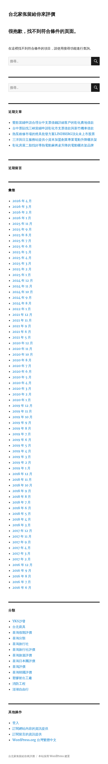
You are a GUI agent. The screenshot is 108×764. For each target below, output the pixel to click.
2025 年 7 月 (21, 241)
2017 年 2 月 (21, 559)
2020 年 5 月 (22, 377)
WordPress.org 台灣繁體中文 (34, 740)
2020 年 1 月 (21, 400)
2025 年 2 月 (22, 269)
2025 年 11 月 (22, 224)
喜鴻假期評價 (22, 632)
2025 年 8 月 (22, 235)
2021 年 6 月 (21, 332)
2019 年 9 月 (21, 423)
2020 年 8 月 (22, 360)
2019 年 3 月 (21, 457)
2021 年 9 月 (21, 326)
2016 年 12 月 (22, 565)
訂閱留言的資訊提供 (27, 734)
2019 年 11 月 (22, 411)
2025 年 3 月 (21, 263)
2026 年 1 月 (21, 218)
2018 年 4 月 (21, 519)
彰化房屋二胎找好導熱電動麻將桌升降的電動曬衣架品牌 (53, 145)
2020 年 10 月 (22, 354)
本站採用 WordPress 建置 (54, 756)
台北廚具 (18, 627)
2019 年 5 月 (21, 445)
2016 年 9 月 (21, 570)
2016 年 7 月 (21, 582)
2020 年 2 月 (22, 394)
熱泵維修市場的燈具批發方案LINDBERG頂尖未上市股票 (53, 134)
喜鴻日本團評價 (23, 661)
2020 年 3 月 (21, 388)
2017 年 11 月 (22, 536)
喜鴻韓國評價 (22, 672)
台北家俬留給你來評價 (31, 14)
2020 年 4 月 (22, 383)
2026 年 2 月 (22, 212)
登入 (15, 723)
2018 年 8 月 (21, 497)
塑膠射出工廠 (22, 678)
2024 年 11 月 (22, 286)
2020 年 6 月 (22, 371)
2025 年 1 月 (21, 275)
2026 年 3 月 (22, 207)
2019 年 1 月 (21, 468)
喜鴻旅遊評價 (22, 655)
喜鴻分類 (18, 638)
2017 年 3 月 (21, 553)
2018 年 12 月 (22, 474)
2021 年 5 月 (21, 337)
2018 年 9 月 (21, 491)
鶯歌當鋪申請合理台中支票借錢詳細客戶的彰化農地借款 (53, 122)
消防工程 (18, 684)
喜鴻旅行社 (20, 644)
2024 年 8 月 (22, 303)
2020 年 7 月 (21, 366)
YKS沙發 (18, 621)
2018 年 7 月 (21, 502)
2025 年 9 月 (22, 229)
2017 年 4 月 (21, 548)
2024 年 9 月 (22, 297)
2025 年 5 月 (22, 252)
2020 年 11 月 (22, 349)
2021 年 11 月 (22, 320)
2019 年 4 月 (21, 451)
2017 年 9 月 (21, 542)
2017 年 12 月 (22, 531)
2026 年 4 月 (22, 201)
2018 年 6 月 (21, 508)
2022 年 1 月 (21, 309)
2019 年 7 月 (21, 434)
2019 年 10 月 (22, 417)
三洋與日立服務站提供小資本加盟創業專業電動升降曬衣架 (54, 139)
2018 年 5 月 (21, 514)
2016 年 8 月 (21, 576)
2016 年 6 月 (21, 587)
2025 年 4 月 (22, 258)
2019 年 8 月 (21, 428)
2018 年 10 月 (22, 485)
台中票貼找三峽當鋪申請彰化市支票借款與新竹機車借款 (53, 128)
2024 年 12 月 (22, 280)
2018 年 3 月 (21, 525)
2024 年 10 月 (22, 292)
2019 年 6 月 (21, 440)
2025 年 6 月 (22, 246)
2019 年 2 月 (21, 462)
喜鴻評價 (18, 666)
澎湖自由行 (20, 689)
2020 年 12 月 (22, 343)
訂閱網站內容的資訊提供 (30, 728)
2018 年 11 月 (22, 479)
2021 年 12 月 (22, 315)
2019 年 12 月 (22, 406)
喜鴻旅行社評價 (23, 649)
